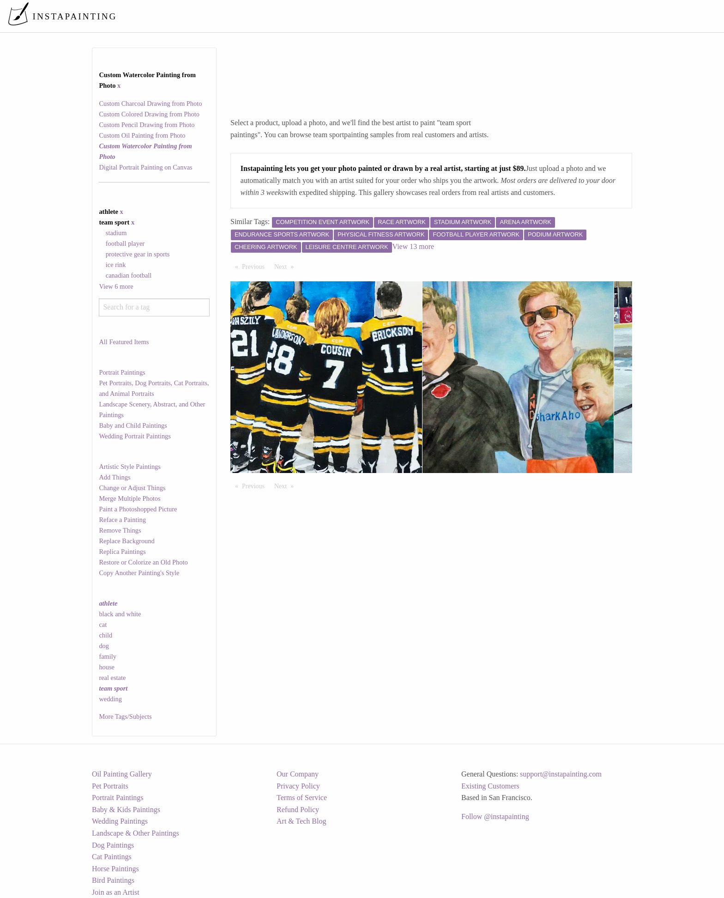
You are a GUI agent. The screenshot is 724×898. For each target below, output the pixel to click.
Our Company (298, 774)
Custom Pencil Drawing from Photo (146, 124)
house (107, 667)
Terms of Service (302, 797)
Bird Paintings (113, 880)
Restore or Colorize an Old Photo (143, 562)
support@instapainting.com (561, 774)
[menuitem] (522, 16)
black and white (120, 614)
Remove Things (120, 530)
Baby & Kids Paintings (126, 809)
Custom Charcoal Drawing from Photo (150, 103)
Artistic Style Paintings (130, 466)
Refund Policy (298, 809)
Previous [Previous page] (255, 266)
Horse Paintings (115, 869)
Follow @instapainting (495, 816)
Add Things (114, 477)
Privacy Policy (298, 786)
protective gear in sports (138, 254)
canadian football (129, 275)
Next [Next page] (286, 266)
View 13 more (413, 246)
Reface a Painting (122, 519)
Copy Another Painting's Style (139, 572)
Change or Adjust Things (132, 487)
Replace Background (126, 541)
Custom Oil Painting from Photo (142, 135)
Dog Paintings (113, 845)
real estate (112, 677)
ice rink (116, 264)
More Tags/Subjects (125, 716)
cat (103, 624)
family (107, 656)
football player (125, 243)
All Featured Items (124, 342)
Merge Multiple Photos (129, 498)
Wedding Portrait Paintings (135, 436)
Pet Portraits (110, 786)
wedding (110, 699)
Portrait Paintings (122, 372)
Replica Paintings (122, 551)
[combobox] (154, 307)
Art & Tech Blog (301, 821)
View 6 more (116, 286)
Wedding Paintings (120, 821)
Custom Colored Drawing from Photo (149, 114)
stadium (116, 233)
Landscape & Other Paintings (135, 833)
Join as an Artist (115, 892)
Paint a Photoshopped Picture (138, 509)
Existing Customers (490, 786)
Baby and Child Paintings (133, 425)
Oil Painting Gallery (122, 774)
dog (104, 645)
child (105, 635)
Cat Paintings (112, 857)
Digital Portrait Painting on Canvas (145, 167)
